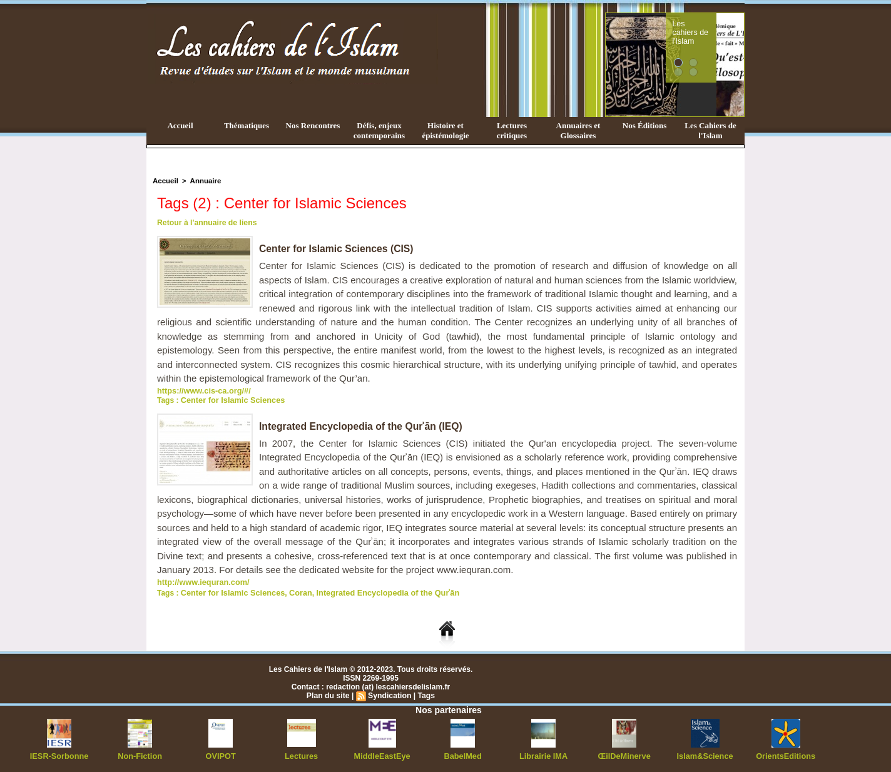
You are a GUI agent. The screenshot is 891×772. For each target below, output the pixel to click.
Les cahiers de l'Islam (713, 26)
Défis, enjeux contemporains (379, 130)
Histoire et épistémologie (445, 130)
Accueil (180, 125)
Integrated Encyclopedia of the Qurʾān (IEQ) (362, 425)
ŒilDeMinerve (624, 753)
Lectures (301, 753)
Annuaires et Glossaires (578, 130)
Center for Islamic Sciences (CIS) (337, 248)
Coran (294, 590)
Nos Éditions (644, 125)
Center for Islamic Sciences (230, 399)
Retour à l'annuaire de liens (206, 222)
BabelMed (463, 753)
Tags (425, 693)
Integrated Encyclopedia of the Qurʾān (376, 590)
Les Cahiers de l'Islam (710, 130)
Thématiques (246, 125)
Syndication (389, 693)
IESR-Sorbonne (59, 753)
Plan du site (329, 693)
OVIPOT (220, 753)
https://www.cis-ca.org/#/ (201, 390)
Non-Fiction (140, 753)
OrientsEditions (785, 753)
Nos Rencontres (313, 125)
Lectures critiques (512, 130)
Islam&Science (704, 753)
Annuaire (203, 181)
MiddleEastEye (382, 753)
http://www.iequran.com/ (200, 580)
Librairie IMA (543, 753)
